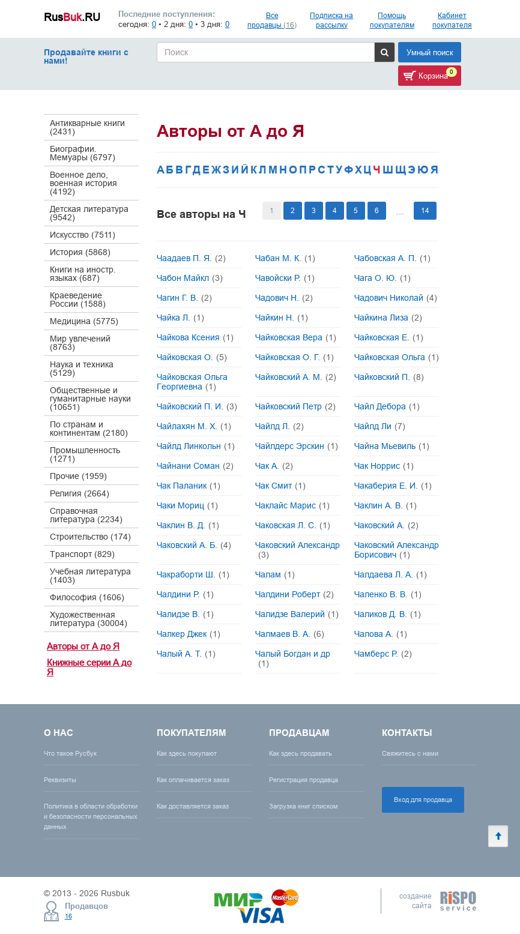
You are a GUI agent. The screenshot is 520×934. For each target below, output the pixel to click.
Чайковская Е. (388, 337)
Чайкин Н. (281, 317)
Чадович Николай (395, 298)
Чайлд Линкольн (196, 446)
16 (68, 916)
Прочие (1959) (78, 476)
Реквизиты (60, 780)
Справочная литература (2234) (86, 515)
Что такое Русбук (70, 753)
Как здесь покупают (187, 753)
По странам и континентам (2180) (89, 429)
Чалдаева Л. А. (390, 574)
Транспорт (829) (82, 554)
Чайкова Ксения (195, 337)
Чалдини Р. (185, 594)
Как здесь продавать (300, 753)
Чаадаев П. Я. (191, 258)
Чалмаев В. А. (289, 634)
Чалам (275, 574)
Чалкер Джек (188, 634)
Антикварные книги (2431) (87, 127)
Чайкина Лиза (388, 317)
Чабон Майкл (190, 278)
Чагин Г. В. (184, 298)
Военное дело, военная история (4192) (83, 183)
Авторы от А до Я (83, 646)
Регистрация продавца (303, 780)
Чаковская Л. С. (292, 525)
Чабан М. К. (285, 258)
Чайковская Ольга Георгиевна (192, 381)
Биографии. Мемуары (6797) (82, 153)
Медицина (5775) (84, 321)
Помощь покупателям (392, 20)
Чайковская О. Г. (294, 357)
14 (425, 210)
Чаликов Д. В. (387, 614)
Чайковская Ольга (396, 357)
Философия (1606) (87, 597)
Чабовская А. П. (392, 258)
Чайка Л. (180, 317)
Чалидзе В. (185, 614)
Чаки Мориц (187, 505)
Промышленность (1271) (85, 454)
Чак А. (274, 466)
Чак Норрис (384, 466)
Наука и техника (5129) (81, 369)
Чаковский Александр (297, 549)
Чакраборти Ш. (193, 574)
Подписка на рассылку (331, 20)
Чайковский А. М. (295, 377)
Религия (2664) (79, 493)
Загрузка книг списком (303, 806)
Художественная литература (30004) (88, 619)
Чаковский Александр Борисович (396, 549)
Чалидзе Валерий (297, 614)
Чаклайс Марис (292, 505)
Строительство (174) (90, 536)
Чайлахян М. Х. (194, 426)
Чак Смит (280, 485)
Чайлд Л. (279, 426)
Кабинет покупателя (452, 20)
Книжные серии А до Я (89, 667)
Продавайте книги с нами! (86, 56)
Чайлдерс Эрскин (296, 446)
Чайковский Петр (295, 406)
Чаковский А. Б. (194, 545)
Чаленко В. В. (388, 594)
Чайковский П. (389, 377)
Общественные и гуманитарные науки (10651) (90, 398)
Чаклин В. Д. (188, 525)
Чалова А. (380, 634)
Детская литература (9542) (89, 213)
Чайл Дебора (387, 406)
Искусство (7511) (82, 235)
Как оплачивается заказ (193, 780)
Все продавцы (272, 20)
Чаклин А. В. (385, 505)
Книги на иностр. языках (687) (83, 274)
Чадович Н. (284, 298)
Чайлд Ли (379, 426)
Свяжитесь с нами (410, 753)
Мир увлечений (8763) (80, 343)
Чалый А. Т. (186, 653)
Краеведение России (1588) (78, 300)
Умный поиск (430, 52)
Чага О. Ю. (382, 278)
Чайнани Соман (195, 466)
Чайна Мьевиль (391, 446)
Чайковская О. (192, 357)
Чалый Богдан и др (292, 658)
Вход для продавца (423, 799)
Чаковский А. (386, 525)
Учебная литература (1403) (90, 576)
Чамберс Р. (383, 653)
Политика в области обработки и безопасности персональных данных (91, 816)
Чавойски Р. (285, 278)
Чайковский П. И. (197, 406)
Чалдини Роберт (294, 594)
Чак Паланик (188, 485)
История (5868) (80, 252)
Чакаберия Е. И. (393, 485)
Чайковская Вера (295, 337)
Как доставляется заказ (193, 806)
